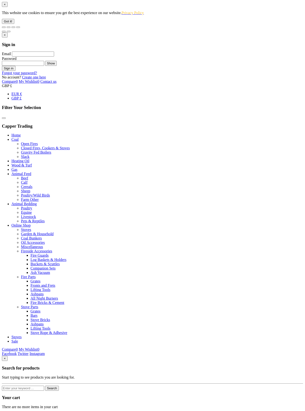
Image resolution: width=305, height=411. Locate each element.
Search (52, 388)
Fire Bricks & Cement (47, 303)
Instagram (37, 354)
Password (9, 59)
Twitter (23, 354)
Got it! (8, 21)
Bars (33, 315)
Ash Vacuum (40, 273)
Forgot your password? (19, 73)
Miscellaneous (32, 247)
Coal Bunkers (31, 238)
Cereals (26, 187)
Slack (25, 157)
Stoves (26, 230)
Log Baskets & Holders (48, 260)
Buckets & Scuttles (45, 264)
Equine (26, 212)
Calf (24, 182)
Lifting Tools (40, 290)
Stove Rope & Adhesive (48, 333)
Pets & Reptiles (33, 221)
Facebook (9, 354)
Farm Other (30, 200)
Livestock (28, 217)
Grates (35, 281)
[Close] (5, 4)
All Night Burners (44, 298)
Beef (24, 178)
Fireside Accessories (36, 251)
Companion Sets (43, 268)
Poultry (26, 208)
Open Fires (29, 144)
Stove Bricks (40, 320)
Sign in (9, 68)
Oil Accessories (33, 242)
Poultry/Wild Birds (35, 195)
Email (6, 54)
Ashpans (37, 294)
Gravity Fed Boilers (36, 152)
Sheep (25, 191)
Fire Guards (39, 255)
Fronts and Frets (42, 285)
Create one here (34, 77)
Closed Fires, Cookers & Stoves (45, 148)
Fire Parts (28, 277)
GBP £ (16, 98)
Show (51, 63)
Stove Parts (29, 307)
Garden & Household (37, 234)
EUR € (16, 94)
